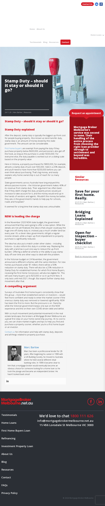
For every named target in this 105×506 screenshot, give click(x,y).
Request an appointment (86, 113)
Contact (65, 42)
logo (16, 12)
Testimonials (35, 42)
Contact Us (87, 4)
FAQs (4, 485)
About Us (41, 29)
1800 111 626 (81, 415)
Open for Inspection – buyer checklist (86, 238)
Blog (45, 42)
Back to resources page (86, 256)
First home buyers (13, 148)
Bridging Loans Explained (84, 215)
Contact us (10, 331)
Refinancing (8, 438)
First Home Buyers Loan (15, 430)
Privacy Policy (9, 493)
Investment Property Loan (17, 446)
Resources (54, 42)
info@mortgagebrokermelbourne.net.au (65, 421)
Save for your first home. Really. (87, 195)
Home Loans (96, 35)
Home (32, 29)
